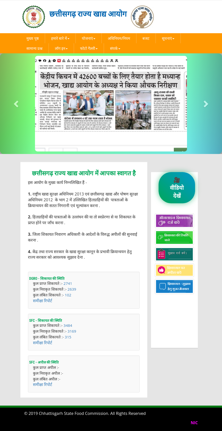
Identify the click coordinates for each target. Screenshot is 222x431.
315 (68, 336)
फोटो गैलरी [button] (89, 48)
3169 (71, 331)
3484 (67, 325)
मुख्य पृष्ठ (32, 38)
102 (68, 294)
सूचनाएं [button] (168, 38)
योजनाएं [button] (88, 38)
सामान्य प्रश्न (34, 48)
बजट (146, 38)
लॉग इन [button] (61, 48)
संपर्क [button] (115, 48)
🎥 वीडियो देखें (177, 187)
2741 (67, 283)
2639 (71, 289)
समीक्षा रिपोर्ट (42, 300)
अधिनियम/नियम (119, 38)
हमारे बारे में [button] (60, 38)
